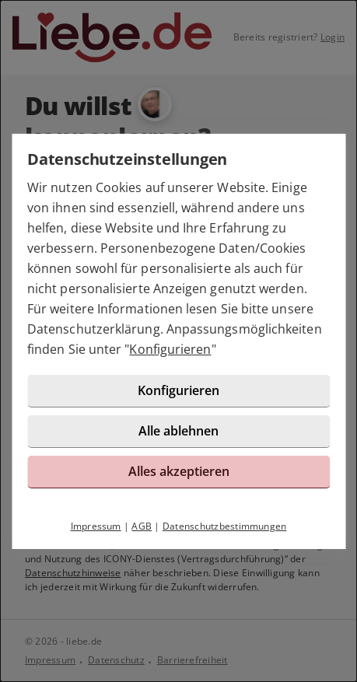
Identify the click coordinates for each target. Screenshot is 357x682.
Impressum (96, 526)
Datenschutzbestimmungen (225, 526)
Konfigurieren (170, 349)
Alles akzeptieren (178, 471)
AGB (141, 526)
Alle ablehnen (178, 430)
